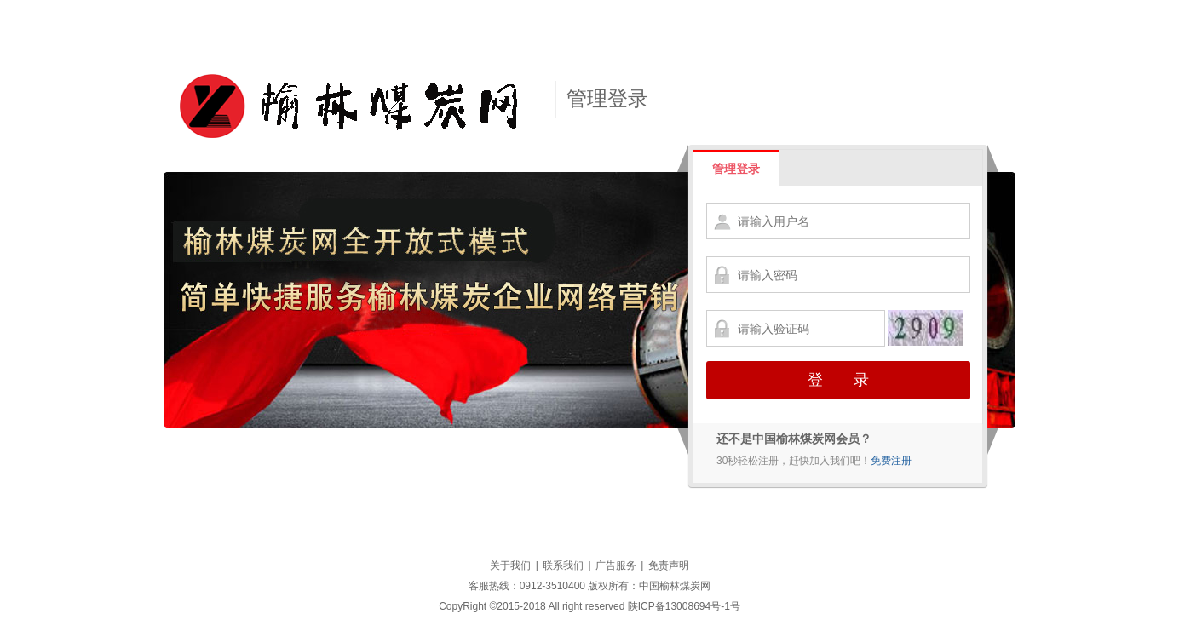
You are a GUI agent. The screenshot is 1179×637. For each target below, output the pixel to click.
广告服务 (615, 565)
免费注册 (891, 461)
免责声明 (668, 565)
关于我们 (510, 565)
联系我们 (563, 565)
